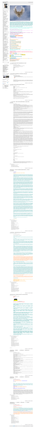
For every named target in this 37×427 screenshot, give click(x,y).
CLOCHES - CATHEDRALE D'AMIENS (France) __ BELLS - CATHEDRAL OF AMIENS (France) (6, 65)
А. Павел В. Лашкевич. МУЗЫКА (5, 18)
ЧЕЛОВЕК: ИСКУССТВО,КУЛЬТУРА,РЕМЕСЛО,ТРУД (6, 57)
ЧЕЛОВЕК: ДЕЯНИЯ (4, 56)
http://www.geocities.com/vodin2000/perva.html (16, 65)
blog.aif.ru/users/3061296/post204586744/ (16, 75)
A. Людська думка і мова (12, 224)
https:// (15, 46)
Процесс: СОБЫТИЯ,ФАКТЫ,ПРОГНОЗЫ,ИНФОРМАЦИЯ (6, 32)
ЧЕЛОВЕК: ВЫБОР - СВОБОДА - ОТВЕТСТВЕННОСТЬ (5, 55)
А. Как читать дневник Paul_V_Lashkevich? (4, 14)
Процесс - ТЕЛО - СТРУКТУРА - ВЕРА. (6, 31)
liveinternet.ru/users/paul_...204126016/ (16, 352)
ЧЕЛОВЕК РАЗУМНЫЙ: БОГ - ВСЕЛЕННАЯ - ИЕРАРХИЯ (5, 47)
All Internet (3, 11)
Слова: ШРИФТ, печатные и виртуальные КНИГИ (5, 44)
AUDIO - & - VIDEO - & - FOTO (13, 419)
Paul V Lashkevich (4, 2)
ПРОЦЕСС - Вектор (12, 284)
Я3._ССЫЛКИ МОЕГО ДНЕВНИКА (5, 60)
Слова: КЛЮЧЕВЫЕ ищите (13, 223)
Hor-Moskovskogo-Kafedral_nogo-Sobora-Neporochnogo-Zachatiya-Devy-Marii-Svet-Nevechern (5, 67)
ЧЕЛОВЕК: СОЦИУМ (4, 58)
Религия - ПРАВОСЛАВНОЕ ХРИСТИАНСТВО (5, 37)
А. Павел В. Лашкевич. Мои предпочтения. (5, 17)
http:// (15, 41)
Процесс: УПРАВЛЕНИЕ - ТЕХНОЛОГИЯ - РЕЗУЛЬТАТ (5, 33)
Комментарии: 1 (6, 69)
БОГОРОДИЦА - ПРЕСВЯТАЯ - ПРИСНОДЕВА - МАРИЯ (5, 21)
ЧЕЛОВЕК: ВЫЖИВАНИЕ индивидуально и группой (14, 227)
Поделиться (31, 348)
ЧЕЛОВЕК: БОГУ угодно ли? (5, 53)
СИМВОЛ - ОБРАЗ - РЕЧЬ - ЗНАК (5, 39)
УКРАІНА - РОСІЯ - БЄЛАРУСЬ (5, 46)
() (27, 348)
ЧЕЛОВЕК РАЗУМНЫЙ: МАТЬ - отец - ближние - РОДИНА (6, 49)
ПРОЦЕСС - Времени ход (5, 28)
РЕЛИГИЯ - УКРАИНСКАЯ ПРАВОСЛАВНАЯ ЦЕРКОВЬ (5, 38)
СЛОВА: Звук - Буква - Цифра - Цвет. (5, 40)
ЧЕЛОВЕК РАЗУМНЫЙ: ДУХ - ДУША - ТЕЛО (14, 418)
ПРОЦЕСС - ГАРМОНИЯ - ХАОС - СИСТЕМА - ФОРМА (5, 29)
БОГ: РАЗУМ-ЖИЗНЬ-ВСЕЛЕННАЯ (13, 221)
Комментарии (26, 348)
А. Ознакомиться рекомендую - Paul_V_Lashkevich (5, 16)
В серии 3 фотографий (7, 78)
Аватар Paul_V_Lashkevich (6, 6)
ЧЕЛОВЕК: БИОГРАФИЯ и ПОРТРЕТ (5, 51)
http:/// (14, 39)
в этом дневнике (4, 83)
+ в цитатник (15, 85)
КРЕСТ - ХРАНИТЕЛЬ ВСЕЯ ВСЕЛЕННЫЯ (14, 399)
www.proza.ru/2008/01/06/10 (15, 362)
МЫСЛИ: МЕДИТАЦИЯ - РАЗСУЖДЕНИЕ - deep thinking (5, 25)
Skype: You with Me (4, 12)
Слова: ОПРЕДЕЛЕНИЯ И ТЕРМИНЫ (6, 42)
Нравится (29, 348)
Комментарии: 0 (6, 66)
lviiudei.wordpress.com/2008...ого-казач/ (16, 379)
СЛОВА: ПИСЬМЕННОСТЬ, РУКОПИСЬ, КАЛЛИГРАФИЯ (5, 43)
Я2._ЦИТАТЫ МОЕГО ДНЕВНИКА (5, 59)
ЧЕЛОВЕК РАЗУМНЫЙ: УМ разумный (6, 50)
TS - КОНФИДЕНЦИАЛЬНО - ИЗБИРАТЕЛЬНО (5, 13)
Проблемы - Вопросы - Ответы (5, 27)
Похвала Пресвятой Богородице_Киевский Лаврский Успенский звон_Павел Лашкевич (5, 68)
